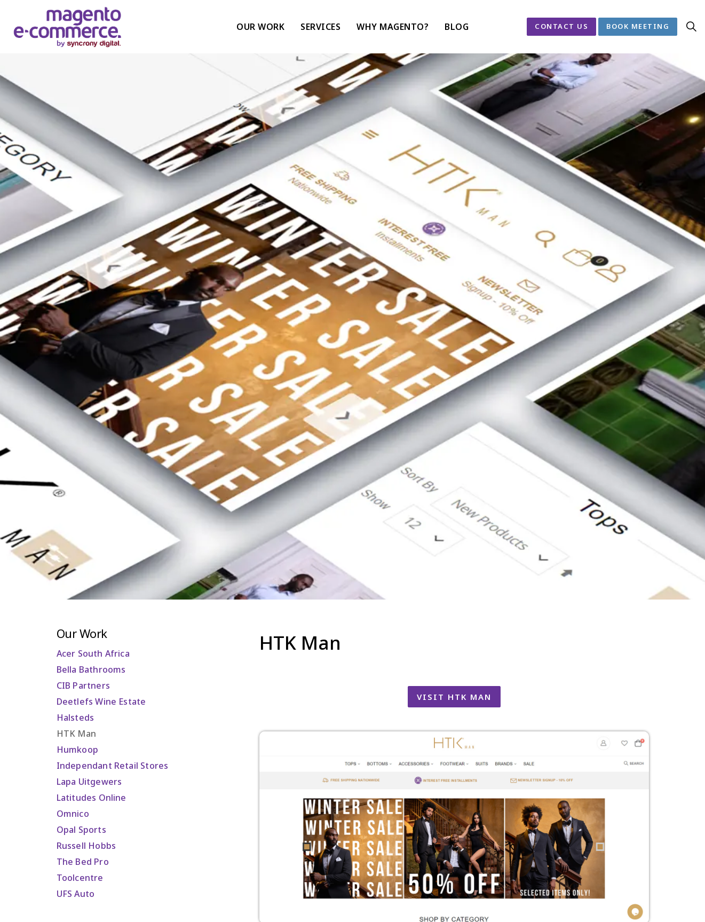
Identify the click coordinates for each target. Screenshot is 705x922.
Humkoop (77, 749)
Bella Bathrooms (91, 669)
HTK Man (76, 733)
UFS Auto (76, 894)
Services (320, 27)
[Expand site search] (691, 26)
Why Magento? (393, 27)
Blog (457, 27)
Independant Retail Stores (113, 765)
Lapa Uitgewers (89, 781)
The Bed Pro (83, 862)
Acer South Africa (93, 653)
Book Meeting (638, 26)
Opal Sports (81, 830)
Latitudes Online (91, 797)
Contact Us (561, 26)
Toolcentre (80, 878)
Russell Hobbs (86, 846)
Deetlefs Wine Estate (101, 701)
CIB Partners (83, 685)
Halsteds (75, 717)
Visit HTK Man (454, 697)
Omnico (73, 813)
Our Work (260, 27)
